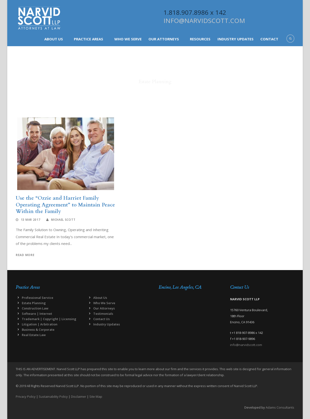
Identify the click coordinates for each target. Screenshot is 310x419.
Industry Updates (235, 39)
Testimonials (103, 313)
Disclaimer (78, 396)
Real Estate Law (34, 335)
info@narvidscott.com (246, 345)
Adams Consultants (280, 407)
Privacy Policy (26, 396)
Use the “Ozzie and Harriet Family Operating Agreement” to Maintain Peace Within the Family (65, 205)
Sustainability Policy (53, 396)
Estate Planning (34, 303)
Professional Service (37, 297)
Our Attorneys (163, 39)
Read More (25, 255)
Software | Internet (37, 313)
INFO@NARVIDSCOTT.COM (204, 20)
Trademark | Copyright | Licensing (49, 319)
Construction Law (35, 308)
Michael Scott (63, 220)
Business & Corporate (38, 329)
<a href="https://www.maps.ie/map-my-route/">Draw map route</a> (191, 320)
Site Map (95, 396)
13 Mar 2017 (30, 220)
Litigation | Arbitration (39, 324)
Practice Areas (88, 39)
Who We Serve (128, 39)
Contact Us (101, 319)
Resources (200, 39)
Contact (269, 39)
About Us (53, 39)
